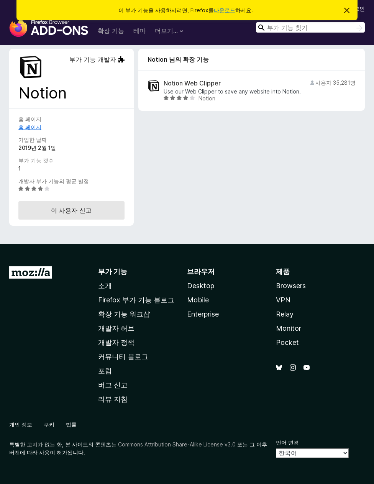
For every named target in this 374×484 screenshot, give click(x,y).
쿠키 (49, 424)
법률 (71, 424)
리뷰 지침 (113, 399)
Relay (285, 314)
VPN (283, 300)
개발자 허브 (116, 328)
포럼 (105, 371)
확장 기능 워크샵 (124, 314)
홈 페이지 (29, 127)
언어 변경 (287, 442)
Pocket (287, 342)
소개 (105, 286)
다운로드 (224, 10)
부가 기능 (112, 271)
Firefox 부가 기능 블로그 (136, 300)
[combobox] (310, 27)
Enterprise (203, 314)
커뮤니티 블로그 (123, 357)
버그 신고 (113, 385)
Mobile (198, 300)
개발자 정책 (116, 342)
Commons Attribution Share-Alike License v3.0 (177, 444)
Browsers (291, 286)
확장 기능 (111, 30)
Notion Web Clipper (192, 83)
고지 (32, 444)
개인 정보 (20, 424)
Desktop (200, 286)
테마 (139, 30)
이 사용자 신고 (71, 210)
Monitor (288, 328)
